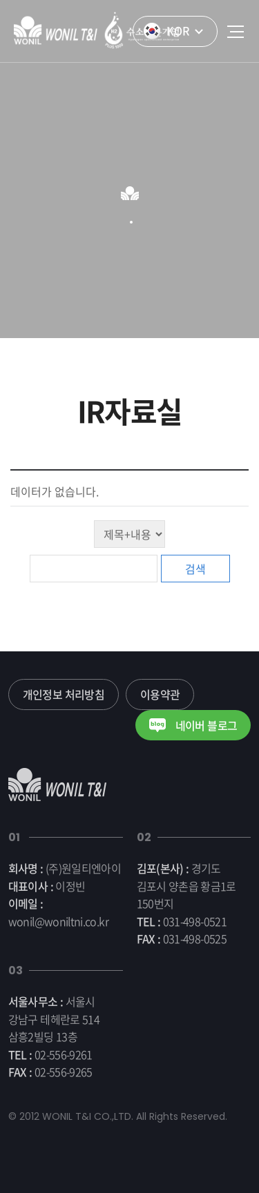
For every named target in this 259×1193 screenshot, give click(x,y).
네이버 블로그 (193, 725)
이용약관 (160, 694)
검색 (195, 568)
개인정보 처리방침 (63, 694)
